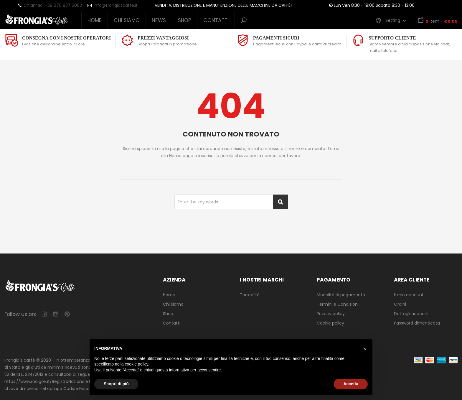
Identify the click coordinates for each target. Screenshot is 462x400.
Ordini (400, 304)
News (159, 20)
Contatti (216, 20)
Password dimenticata (417, 323)
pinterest (67, 314)
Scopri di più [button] (116, 383)
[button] (364, 348)
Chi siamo (127, 20)
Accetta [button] (350, 383)
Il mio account (409, 295)
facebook (44, 314)
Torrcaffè (250, 295)
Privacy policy (331, 314)
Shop (184, 20)
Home (95, 20)
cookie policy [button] (136, 364)
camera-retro (55, 314)
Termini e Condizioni (338, 304)
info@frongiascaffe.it (116, 5)
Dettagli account (411, 314)
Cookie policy (330, 323)
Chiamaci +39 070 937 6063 (53, 5)
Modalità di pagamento (341, 295)
